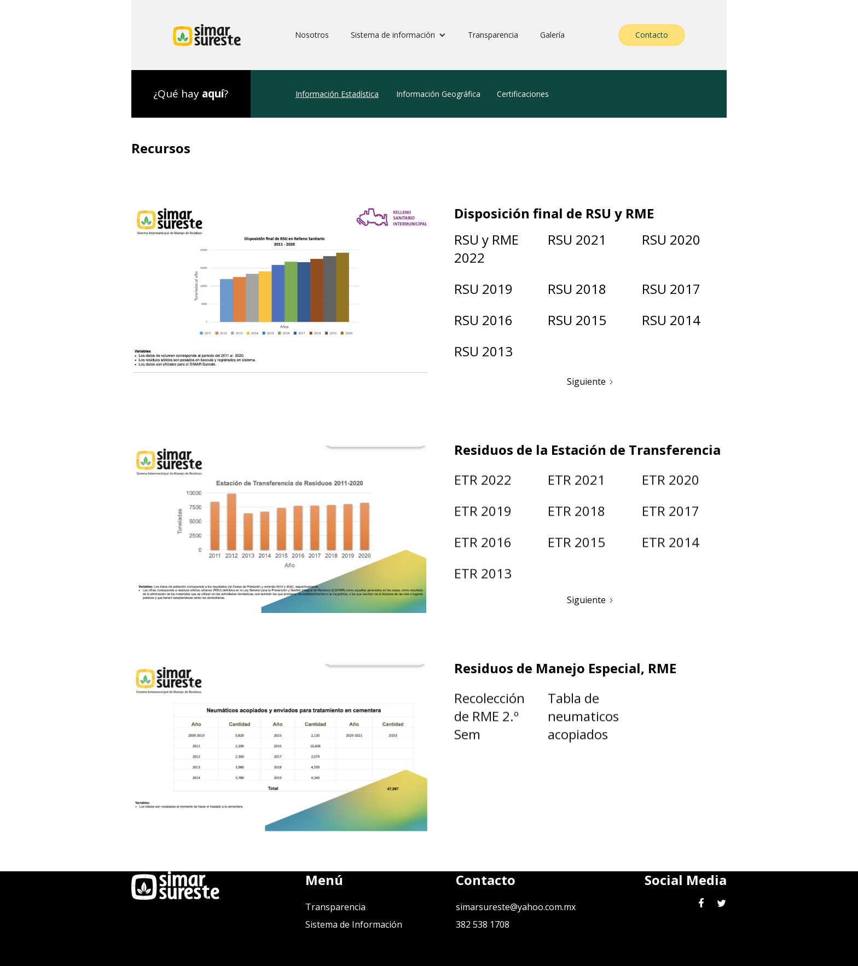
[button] (398, 35)
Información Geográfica (438, 94)
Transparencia (493, 35)
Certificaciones (523, 94)
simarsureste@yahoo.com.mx (516, 907)
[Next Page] (590, 379)
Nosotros (312, 35)
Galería (552, 35)
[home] (207, 35)
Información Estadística (337, 94)
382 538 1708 (482, 924)
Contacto (651, 35)
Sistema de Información (353, 924)
